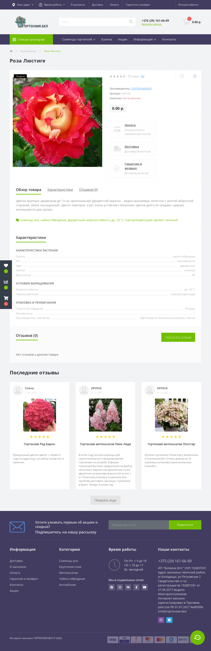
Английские (67, 585)
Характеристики (60, 189)
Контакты (169, 39)
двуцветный (76, 220)
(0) (142, 76)
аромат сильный (166, 220)
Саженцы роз (28, 51)
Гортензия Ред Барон (39, 444)
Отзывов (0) (88, 189)
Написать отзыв (178, 337)
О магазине (78, 4)
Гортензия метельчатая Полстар (171, 444)
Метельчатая (68, 573)
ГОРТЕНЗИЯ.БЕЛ (141, 88)
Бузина (106, 39)
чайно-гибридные (53, 220)
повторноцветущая (138, 220)
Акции (122, 39)
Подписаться (185, 524)
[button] (23, 4)
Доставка (97, 4)
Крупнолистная (70, 567)
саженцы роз (29, 220)
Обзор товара (28, 189)
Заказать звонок (152, 24)
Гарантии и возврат (138, 4)
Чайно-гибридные (72, 579)
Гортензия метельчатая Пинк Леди (105, 444)
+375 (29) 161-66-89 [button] (175, 561)
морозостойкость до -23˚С (104, 220)
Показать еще (105, 500)
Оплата (114, 4)
